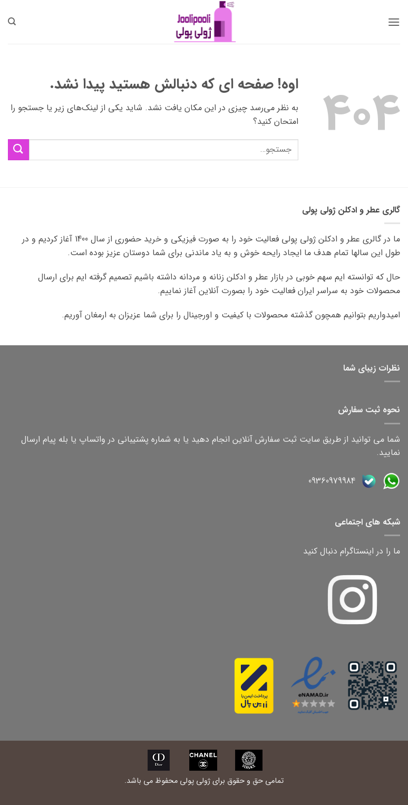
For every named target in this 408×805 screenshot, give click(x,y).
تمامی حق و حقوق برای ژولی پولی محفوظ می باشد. (204, 781)
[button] (393, 22)
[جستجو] (12, 22)
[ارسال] (18, 149)
